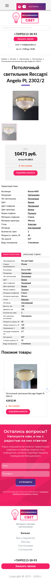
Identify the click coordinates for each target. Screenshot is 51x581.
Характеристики (11, 255)
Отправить (25, 482)
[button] (47, 390)
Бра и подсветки (25, 538)
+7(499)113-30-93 (25, 34)
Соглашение (25, 549)
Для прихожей (34, 228)
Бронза (31, 202)
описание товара (32, 255)
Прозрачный (33, 206)
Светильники (24, 59)
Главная (4, 59)
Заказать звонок (25, 39)
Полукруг (32, 213)
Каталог (13, 59)
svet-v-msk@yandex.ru (25, 45)
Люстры (25, 542)
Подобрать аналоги (25, 173)
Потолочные (37, 59)
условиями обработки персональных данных (30, 493)
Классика (32, 224)
